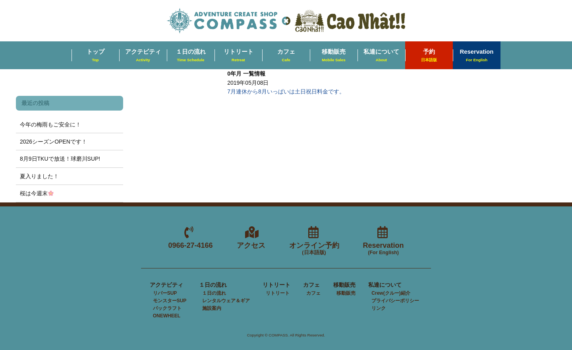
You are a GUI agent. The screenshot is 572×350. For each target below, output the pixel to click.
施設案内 (211, 308)
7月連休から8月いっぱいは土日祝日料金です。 (286, 91)
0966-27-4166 (190, 245)
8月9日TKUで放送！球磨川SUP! (60, 159)
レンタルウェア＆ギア (226, 300)
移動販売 (334, 56)
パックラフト (167, 308)
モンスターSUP (170, 300)
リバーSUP (165, 293)
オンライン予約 (314, 248)
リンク (378, 308)
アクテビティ (143, 56)
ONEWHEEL (166, 316)
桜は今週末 (37, 193)
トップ (95, 56)
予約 (429, 56)
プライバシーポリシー (395, 300)
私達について (381, 56)
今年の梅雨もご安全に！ (50, 124)
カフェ (286, 56)
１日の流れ (191, 56)
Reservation (477, 56)
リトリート (238, 56)
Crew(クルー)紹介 (390, 293)
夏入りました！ (39, 176)
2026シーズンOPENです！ (53, 141)
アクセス (251, 245)
